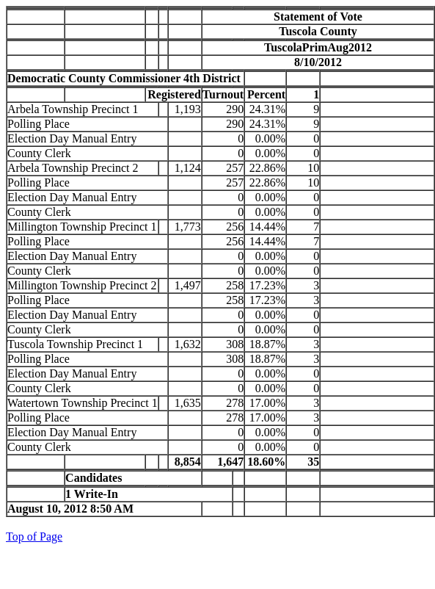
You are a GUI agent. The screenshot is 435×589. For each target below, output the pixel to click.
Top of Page (34, 536)
